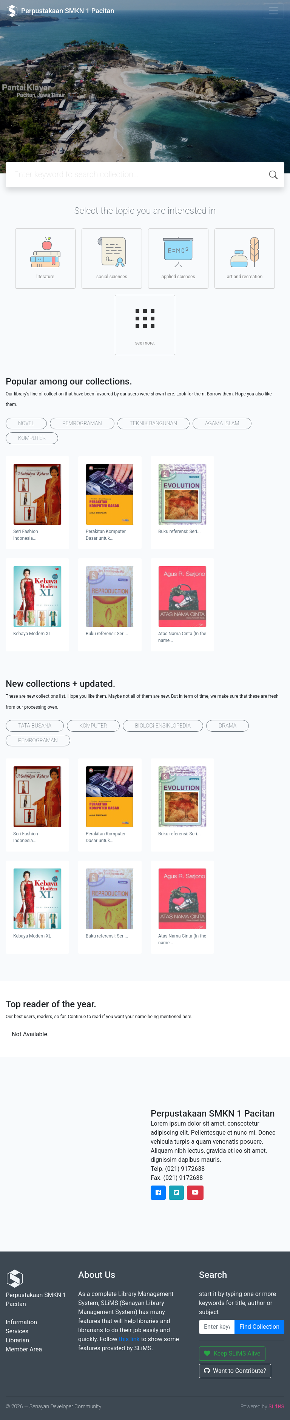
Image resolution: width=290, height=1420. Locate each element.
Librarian (17, 1340)
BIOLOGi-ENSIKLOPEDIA (163, 726)
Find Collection (259, 1326)
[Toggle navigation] (273, 10)
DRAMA (227, 726)
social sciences (111, 258)
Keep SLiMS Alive (232, 1353)
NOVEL (26, 423)
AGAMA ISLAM (222, 423)
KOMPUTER (32, 438)
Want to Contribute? (235, 1370)
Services (17, 1331)
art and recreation (244, 258)
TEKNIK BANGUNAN (153, 423)
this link (129, 1339)
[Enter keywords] (217, 1327)
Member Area (24, 1349)
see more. (145, 324)
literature (45, 258)
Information (21, 1322)
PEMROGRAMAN (82, 423)
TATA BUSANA (34, 726)
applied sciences (178, 258)
